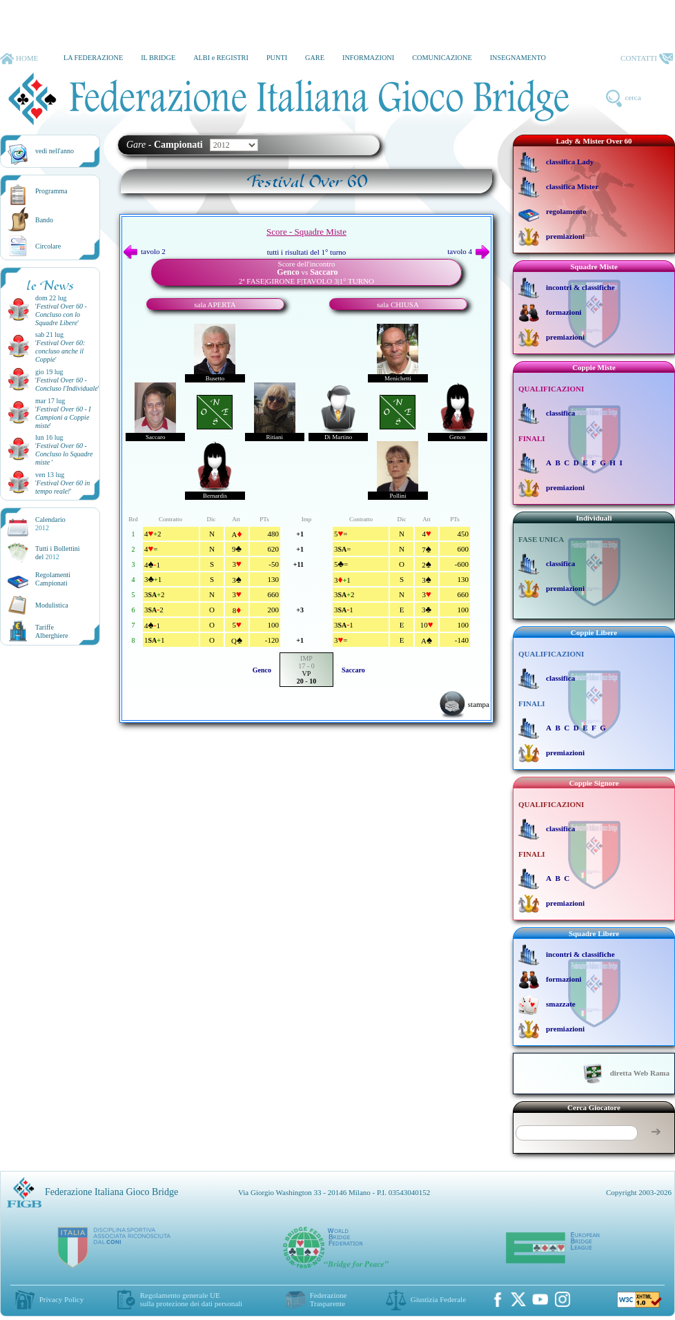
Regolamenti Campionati (52, 579)
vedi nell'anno (54, 151)
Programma (51, 191)
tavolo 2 (145, 251)
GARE (314, 57)
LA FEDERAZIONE (93, 57)
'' (61, 314)
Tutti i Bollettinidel (57, 553)
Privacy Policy (61, 1299)
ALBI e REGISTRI (220, 57)
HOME (19, 59)
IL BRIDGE (158, 57)
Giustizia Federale (438, 1299)
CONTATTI (646, 59)
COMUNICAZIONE (442, 57)
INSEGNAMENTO (518, 57)
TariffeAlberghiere (51, 631)
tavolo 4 (468, 251)
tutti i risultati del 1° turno (306, 252)
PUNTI (276, 57)
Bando (44, 220)
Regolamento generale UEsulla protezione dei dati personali (191, 1299)
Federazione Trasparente (328, 1299)
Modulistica (51, 605)
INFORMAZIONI (368, 57)
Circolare (48, 246)
